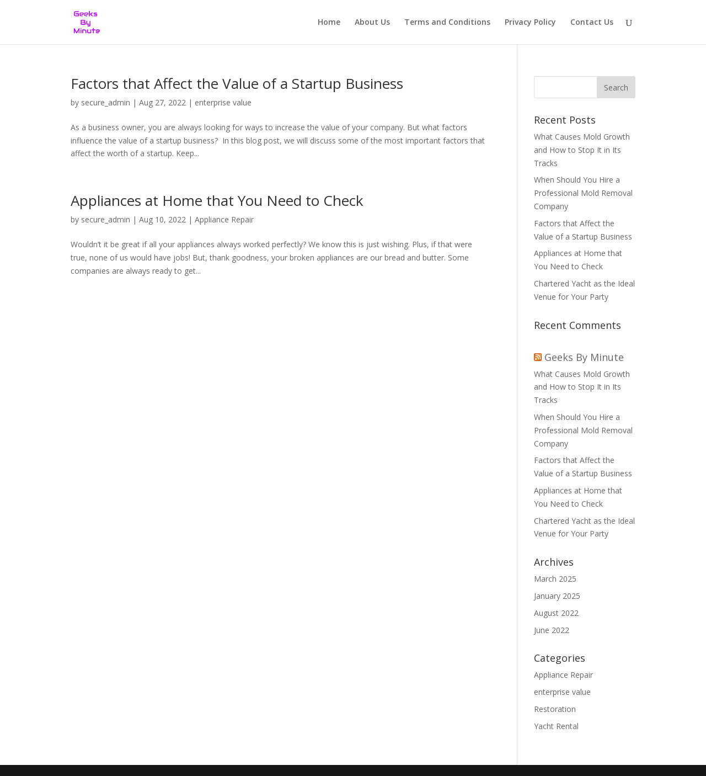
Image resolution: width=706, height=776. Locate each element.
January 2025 (557, 596)
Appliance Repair (224, 219)
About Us (372, 22)
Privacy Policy (530, 22)
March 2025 (555, 578)
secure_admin (105, 102)
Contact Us (591, 22)
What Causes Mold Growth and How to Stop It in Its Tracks (582, 149)
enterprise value (223, 102)
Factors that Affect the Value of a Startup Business (239, 83)
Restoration (555, 709)
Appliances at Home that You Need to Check (219, 200)
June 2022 (551, 630)
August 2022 (556, 613)
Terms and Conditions (447, 22)
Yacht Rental (556, 726)
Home (329, 22)
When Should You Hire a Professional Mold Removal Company (583, 192)
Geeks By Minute (584, 357)
